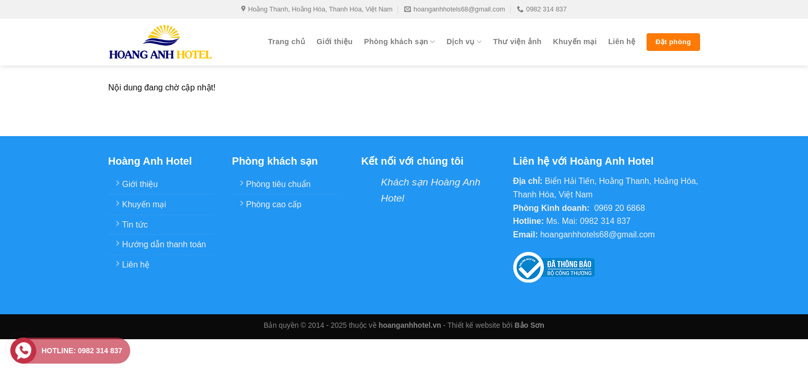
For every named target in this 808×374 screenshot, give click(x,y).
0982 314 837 (542, 9)
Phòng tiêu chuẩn (278, 184)
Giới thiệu (334, 41)
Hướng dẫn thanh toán (164, 244)
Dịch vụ (464, 42)
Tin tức (135, 224)
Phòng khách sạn (399, 42)
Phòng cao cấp (274, 204)
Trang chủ (286, 41)
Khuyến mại (575, 41)
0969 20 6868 (619, 208)
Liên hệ (621, 41)
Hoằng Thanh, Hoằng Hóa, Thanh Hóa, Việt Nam (317, 9)
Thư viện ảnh (517, 41)
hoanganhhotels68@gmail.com (454, 9)
